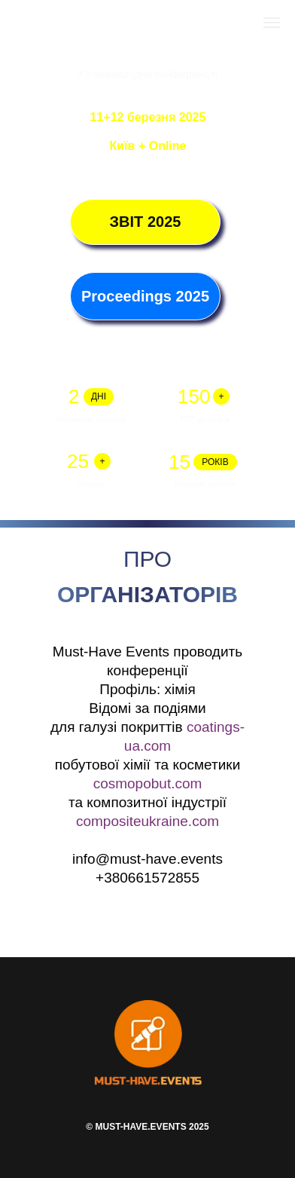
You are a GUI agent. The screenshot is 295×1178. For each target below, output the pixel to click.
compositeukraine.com (147, 821)
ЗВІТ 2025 (145, 221)
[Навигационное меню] (271, 22)
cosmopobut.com (147, 783)
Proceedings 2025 (145, 296)
